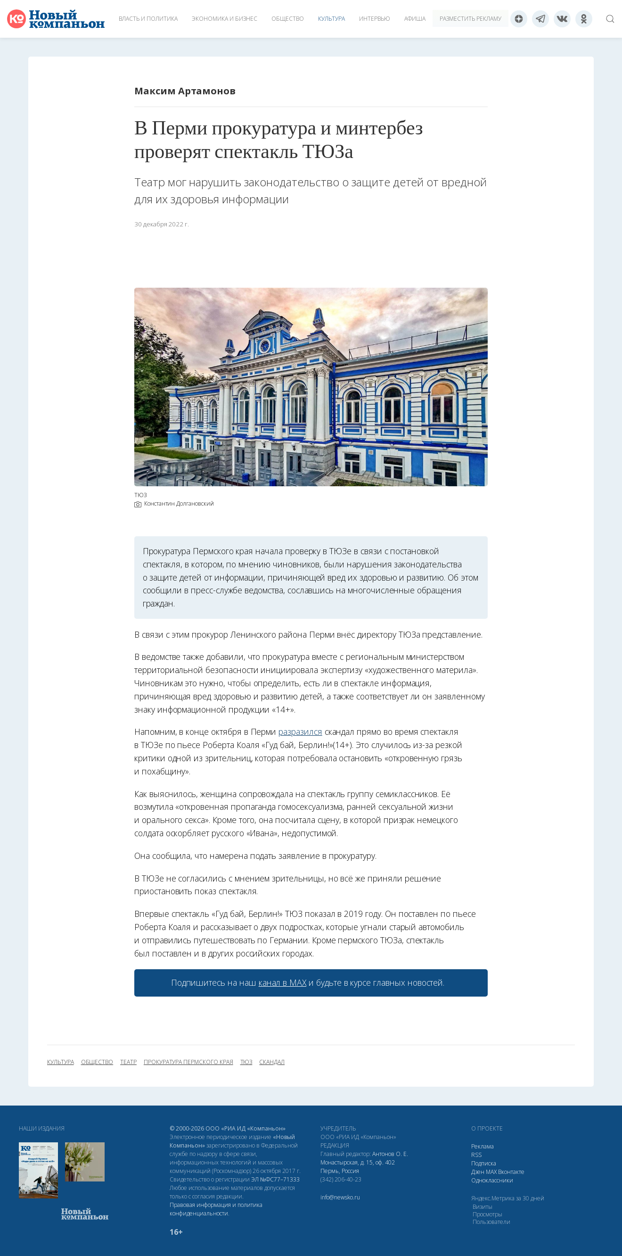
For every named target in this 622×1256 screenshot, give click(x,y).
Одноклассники (492, 1180)
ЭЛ (275, 1179)
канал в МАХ (282, 982)
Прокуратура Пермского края (188, 1062)
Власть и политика (148, 19)
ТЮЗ (246, 1062)
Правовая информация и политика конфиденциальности (216, 1209)
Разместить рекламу (470, 19)
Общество (287, 19)
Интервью (374, 19)
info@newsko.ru (340, 1197)
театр (128, 1062)
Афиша (415, 19)
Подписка (483, 1163)
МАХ (491, 1172)
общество (97, 1062)
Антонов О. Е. (390, 1154)
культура (60, 1062)
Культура (331, 19)
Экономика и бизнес (224, 19)
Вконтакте (511, 1172)
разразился (300, 731)
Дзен (477, 1172)
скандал (272, 1062)
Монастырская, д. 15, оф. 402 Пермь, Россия (357, 1166)
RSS (476, 1155)
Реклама (482, 1146)
